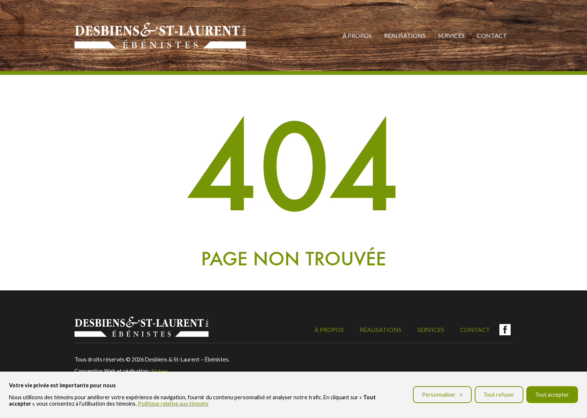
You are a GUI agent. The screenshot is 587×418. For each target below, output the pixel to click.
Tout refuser (498, 393)
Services (451, 35)
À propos (357, 35)
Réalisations (405, 35)
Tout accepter (552, 393)
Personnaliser (442, 393)
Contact (492, 35)
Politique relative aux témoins (173, 403)
